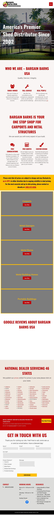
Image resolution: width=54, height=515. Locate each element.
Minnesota (20, 402)
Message (21, 460)
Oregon (32, 404)
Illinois (7, 408)
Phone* (37, 446)
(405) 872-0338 (9, 487)
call (47, 100)
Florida (7, 401)
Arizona (7, 390)
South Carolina (46, 386)
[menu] (51, 4)
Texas (43, 392)
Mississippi (21, 404)
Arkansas (7, 392)
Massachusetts (22, 399)
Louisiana (20, 394)
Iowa (19, 388)
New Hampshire (34, 390)
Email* (21, 446)
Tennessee (45, 390)
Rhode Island (33, 408)
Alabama (7, 386)
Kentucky (20, 392)
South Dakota (45, 388)
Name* (4, 446)
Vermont (44, 395)
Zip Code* (5, 451)
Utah (43, 394)
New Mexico (33, 394)
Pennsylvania (33, 406)
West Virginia (45, 402)
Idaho (6, 406)
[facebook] (27, 502)
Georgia (7, 402)
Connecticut (8, 397)
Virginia (44, 397)
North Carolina (33, 397)
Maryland (20, 397)
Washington (45, 399)
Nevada (32, 388)
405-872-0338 (12, 425)
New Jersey (33, 392)
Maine (19, 395)
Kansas (20, 390)
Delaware (7, 399)
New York (32, 395)
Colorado (7, 395)
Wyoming (44, 406)
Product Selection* (7, 460)
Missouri (20, 406)
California (7, 394)
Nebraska (32, 386)
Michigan (20, 401)
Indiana (19, 386)
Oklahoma (32, 402)
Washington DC (46, 401)
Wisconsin (45, 404)
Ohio (31, 401)
